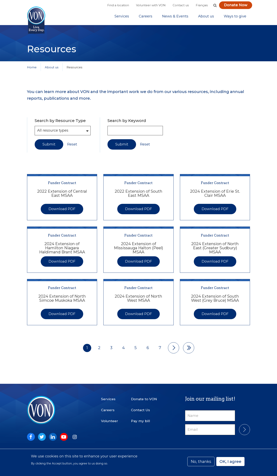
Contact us (181, 5)
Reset (72, 146)
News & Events (175, 17)
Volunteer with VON (151, 5)
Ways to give (235, 17)
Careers (145, 17)
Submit (48, 146)
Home (32, 69)
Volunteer (109, 418)
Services (122, 17)
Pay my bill (140, 418)
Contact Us (140, 407)
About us (206, 17)
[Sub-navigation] (122, 17)
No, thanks (201, 461)
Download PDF (62, 211)
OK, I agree (230, 461)
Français (202, 5)
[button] (215, 5)
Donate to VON (144, 396)
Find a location (118, 5)
